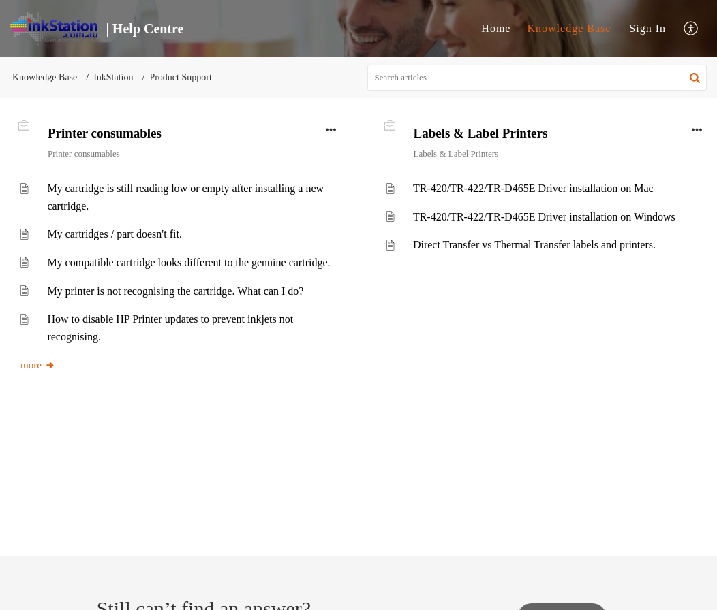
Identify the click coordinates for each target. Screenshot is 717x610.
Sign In (647, 28)
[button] (691, 29)
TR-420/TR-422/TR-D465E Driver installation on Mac (533, 188)
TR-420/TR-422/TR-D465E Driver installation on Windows (544, 217)
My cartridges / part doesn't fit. (114, 234)
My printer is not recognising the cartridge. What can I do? (175, 291)
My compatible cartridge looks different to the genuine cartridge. (188, 262)
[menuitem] (495, 28)
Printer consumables (105, 133)
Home (495, 28)
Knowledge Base (569, 28)
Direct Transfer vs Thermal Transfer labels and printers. (534, 245)
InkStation (113, 77)
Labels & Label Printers (481, 133)
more (37, 364)
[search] (537, 78)
